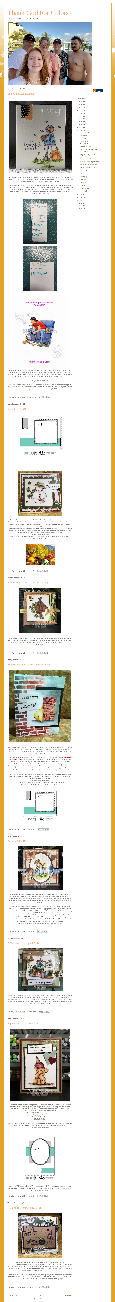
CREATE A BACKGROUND (33, 917)
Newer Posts (13, 1295)
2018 (81, 125)
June (82, 177)
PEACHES (22, 374)
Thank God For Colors (38, 12)
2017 (81, 127)
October (83, 138)
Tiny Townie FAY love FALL (48, 185)
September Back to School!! (23, 1023)
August (83, 171)
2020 (81, 119)
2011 (81, 206)
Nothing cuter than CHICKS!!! (24, 1207)
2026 (81, 102)
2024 (81, 107)
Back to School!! (17, 841)
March (83, 185)
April (82, 182)
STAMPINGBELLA (53, 757)
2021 (81, 116)
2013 (81, 200)
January (83, 191)
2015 (81, 194)
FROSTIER (28, 524)
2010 (81, 209)
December (84, 133)
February (84, 188)
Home (40, 1295)
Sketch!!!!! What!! (18, 408)
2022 (81, 113)
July (82, 174)
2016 (81, 130)
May (82, 179)
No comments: (31, 397)
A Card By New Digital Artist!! (24, 943)
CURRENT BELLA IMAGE (18, 776)
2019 (81, 122)
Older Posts (67, 1295)
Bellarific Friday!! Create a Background (29, 664)
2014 (81, 197)
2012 (81, 203)
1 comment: (31, 571)
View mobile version (40, 1299)
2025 (81, 104)
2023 (81, 110)
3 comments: (31, 829)
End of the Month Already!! (23, 93)
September (84, 141)
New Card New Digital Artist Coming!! (29, 582)
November (84, 136)
